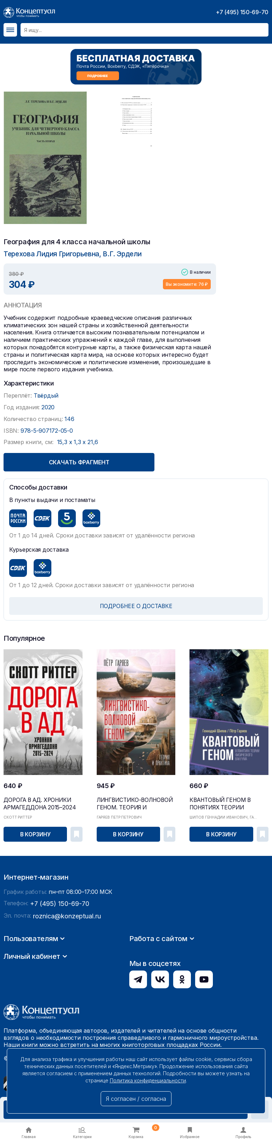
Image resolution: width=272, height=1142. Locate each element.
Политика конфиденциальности (148, 1080)
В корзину (36, 833)
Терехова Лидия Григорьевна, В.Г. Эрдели (68, 253)
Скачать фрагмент (109, 461)
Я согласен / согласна (136, 1098)
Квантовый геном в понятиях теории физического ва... (225, 801)
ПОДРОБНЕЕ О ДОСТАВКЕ (136, 605)
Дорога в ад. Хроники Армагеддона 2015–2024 (32, 801)
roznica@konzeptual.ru (63, 980)
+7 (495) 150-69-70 (242, 12)
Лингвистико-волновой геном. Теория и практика (135, 801)
